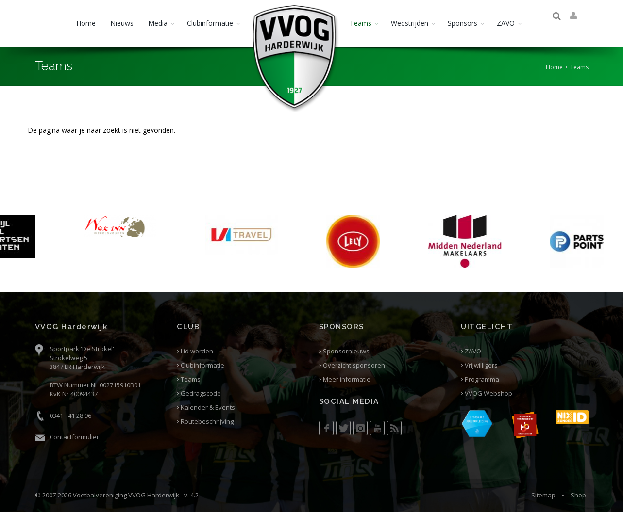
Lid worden (195, 351)
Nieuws (122, 23)
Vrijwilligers (479, 365)
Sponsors (462, 23)
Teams (360, 23)
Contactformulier (74, 436)
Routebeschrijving (205, 421)
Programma (480, 379)
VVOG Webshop (486, 393)
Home (86, 23)
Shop (578, 495)
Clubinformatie (210, 23)
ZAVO (506, 23)
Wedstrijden (409, 23)
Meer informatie (344, 379)
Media (158, 23)
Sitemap (543, 495)
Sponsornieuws (344, 351)
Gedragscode (199, 393)
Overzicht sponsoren (352, 365)
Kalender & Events (206, 407)
